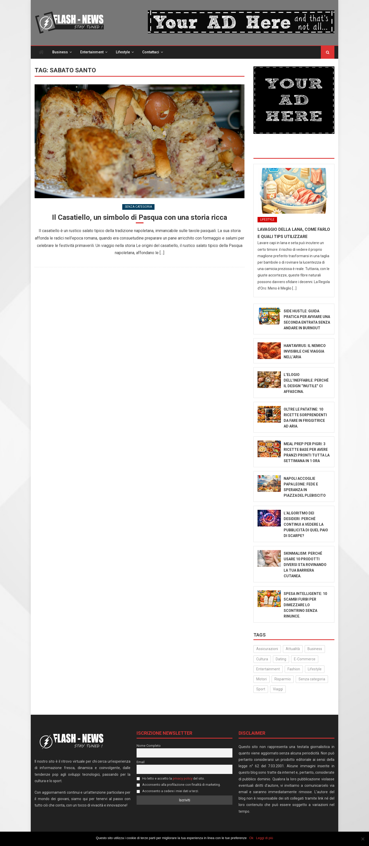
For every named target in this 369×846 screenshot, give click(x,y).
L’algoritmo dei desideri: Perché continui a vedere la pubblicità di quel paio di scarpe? (306, 524)
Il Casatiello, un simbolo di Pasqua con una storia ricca (139, 217)
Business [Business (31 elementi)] (315, 649)
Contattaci (150, 52)
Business (60, 52)
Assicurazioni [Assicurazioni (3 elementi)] (267, 649)
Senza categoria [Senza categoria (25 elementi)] (312, 679)
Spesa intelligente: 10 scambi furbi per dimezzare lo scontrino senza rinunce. (305, 605)
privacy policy (182, 778)
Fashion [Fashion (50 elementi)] (294, 669)
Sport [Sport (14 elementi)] (260, 689)
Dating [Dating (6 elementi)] (281, 659)
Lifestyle (123, 52)
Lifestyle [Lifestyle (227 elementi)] (315, 669)
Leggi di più (264, 838)
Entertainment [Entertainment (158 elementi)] (268, 669)
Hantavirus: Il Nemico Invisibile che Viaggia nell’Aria (305, 351)
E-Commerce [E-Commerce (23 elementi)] (304, 659)
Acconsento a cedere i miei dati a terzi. (168, 791)
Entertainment (92, 52)
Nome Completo (149, 746)
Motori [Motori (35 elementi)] (261, 679)
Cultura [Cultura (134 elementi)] (262, 659)
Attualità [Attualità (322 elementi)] (293, 649)
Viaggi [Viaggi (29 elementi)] (278, 689)
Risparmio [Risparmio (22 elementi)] (282, 679)
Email (141, 762)
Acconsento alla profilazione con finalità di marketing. (179, 785)
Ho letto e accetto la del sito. (171, 778)
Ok (251, 838)
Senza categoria (138, 207)
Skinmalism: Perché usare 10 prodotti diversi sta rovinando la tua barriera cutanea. (305, 565)
